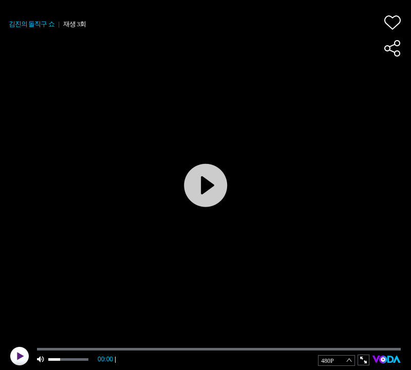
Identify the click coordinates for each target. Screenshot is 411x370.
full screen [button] (363, 360)
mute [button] (41, 359)
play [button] (19, 356)
